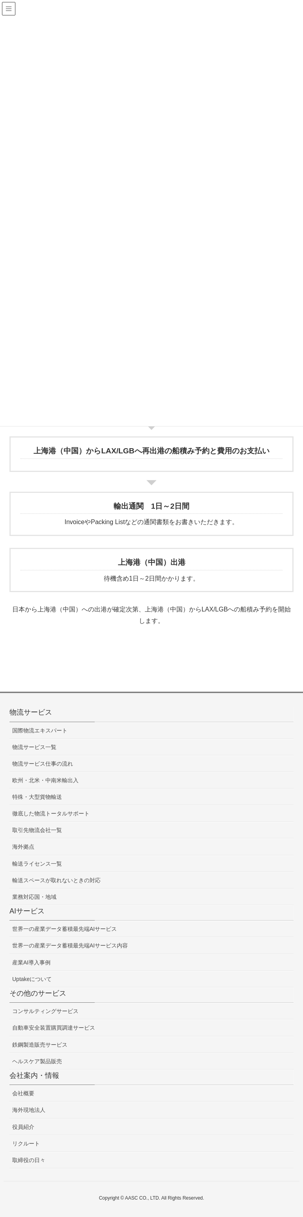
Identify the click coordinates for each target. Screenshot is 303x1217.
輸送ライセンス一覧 (37, 863)
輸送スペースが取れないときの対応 (56, 880)
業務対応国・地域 (34, 897)
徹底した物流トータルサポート (51, 813)
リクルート (26, 1143)
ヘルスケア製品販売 (37, 1061)
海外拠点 (23, 846)
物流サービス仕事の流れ (42, 763)
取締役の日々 (28, 1160)
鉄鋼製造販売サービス (39, 1045)
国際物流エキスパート (39, 730)
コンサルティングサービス (45, 1011)
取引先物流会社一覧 (37, 830)
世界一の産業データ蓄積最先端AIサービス (64, 929)
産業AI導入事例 (31, 962)
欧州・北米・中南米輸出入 (45, 780)
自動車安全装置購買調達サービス (53, 1028)
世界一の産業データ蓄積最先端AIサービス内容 (70, 945)
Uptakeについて (32, 979)
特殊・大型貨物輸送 (37, 797)
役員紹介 (23, 1127)
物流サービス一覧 (34, 747)
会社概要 (23, 1093)
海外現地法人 (28, 1110)
